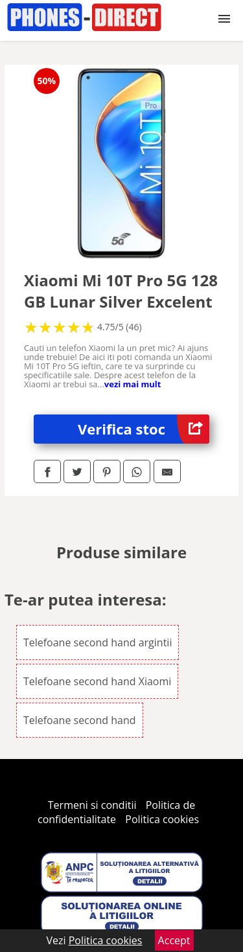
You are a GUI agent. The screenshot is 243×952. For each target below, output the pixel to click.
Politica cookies (162, 819)
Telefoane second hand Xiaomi (97, 681)
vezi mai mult (132, 384)
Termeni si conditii (92, 805)
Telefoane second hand (79, 720)
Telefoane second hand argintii (97, 642)
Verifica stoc (143, 429)
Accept (174, 940)
